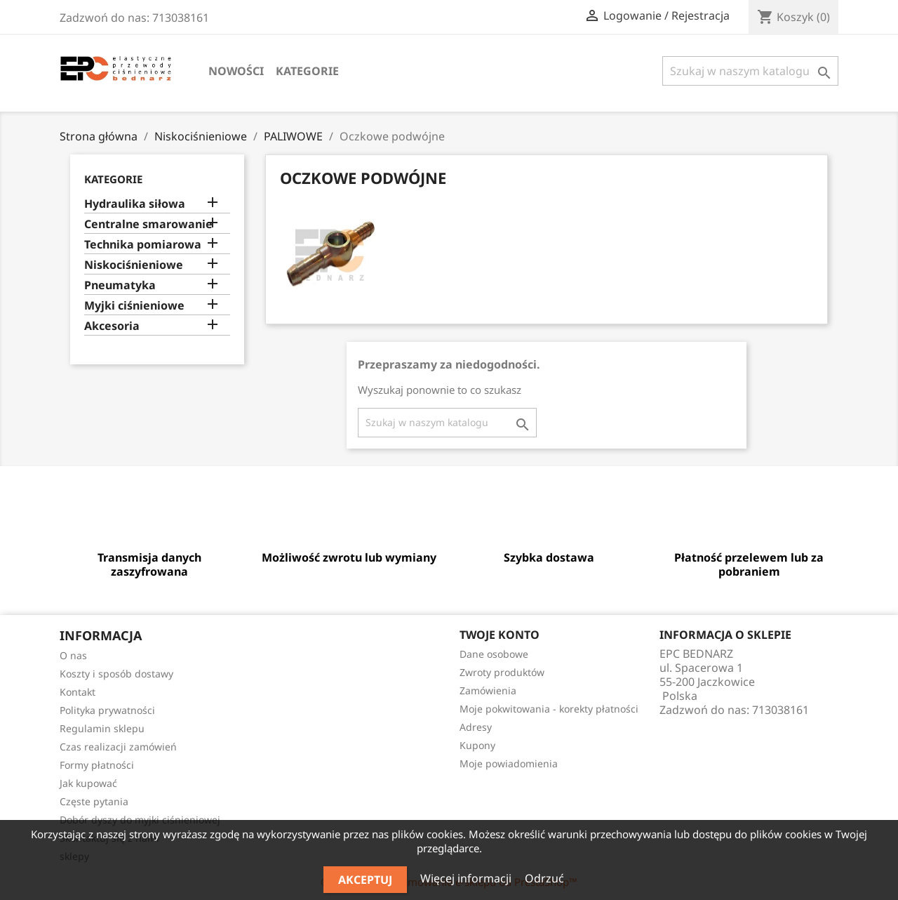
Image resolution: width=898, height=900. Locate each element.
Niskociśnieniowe (133, 265)
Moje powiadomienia (509, 763)
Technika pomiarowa (142, 244)
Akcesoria (112, 326)
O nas (73, 655)
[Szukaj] (750, 71)
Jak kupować (88, 783)
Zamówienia (488, 690)
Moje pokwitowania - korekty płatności (549, 708)
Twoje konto (500, 634)
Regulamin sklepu (102, 728)
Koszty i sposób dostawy (116, 673)
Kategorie (307, 71)
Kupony (477, 745)
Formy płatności (97, 765)
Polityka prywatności (107, 710)
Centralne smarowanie (148, 224)
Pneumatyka (120, 285)
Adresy (476, 727)
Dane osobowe (494, 654)
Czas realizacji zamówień (118, 746)
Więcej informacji (467, 878)
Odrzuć (544, 878)
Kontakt (77, 692)
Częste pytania (94, 801)
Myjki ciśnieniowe (134, 305)
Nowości (236, 71)
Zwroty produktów (502, 672)
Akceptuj (365, 879)
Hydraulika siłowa (134, 204)
